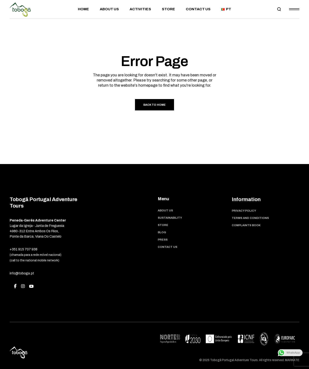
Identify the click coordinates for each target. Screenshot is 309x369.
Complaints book (246, 225)
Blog (162, 232)
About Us (165, 210)
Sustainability (170, 217)
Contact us (167, 247)
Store (163, 225)
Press (163, 239)
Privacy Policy (244, 210)
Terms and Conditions (250, 218)
